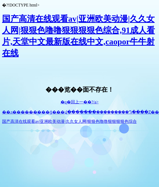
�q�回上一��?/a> (79, 102)
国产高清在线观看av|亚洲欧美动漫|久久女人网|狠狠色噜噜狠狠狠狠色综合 (69, 121)
